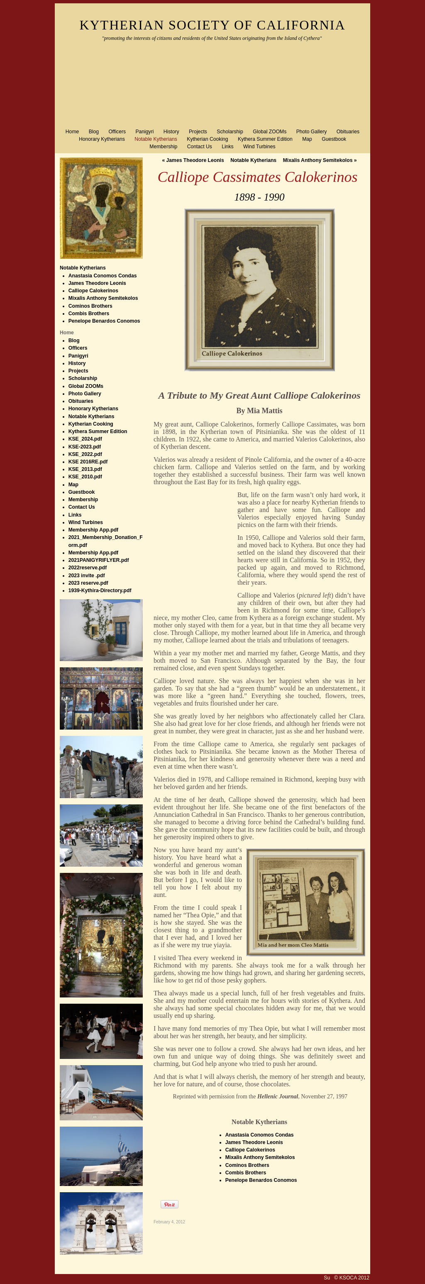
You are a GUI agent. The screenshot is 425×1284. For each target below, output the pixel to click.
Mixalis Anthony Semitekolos (320, 160)
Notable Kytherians (83, 268)
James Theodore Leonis (193, 160)
